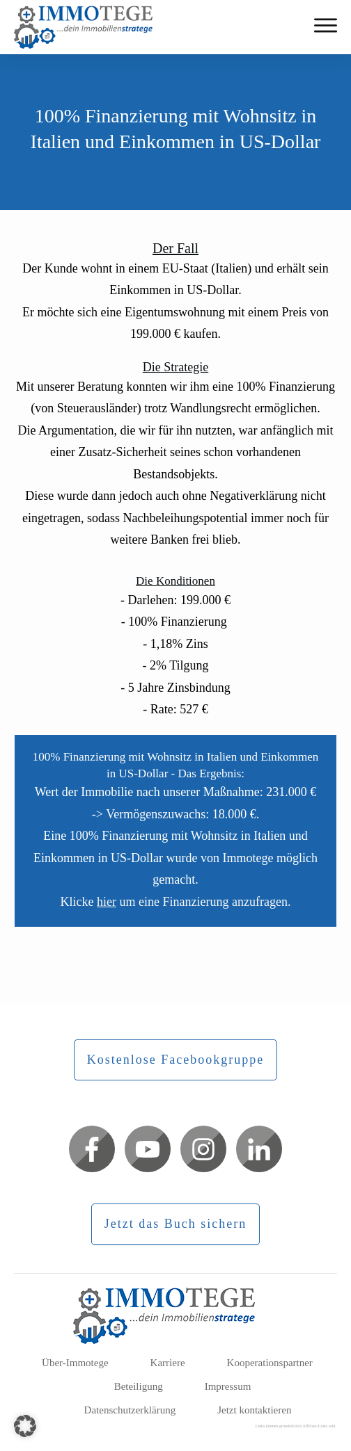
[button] (25, 1426)
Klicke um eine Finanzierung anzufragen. (176, 902)
